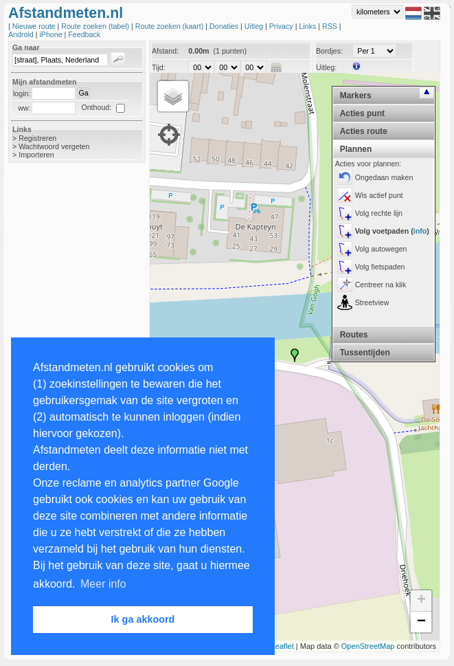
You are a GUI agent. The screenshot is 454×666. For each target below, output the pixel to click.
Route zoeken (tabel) (96, 26)
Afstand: (165, 51)
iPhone (51, 34)
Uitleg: (326, 67)
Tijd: (159, 67)
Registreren (37, 138)
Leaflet (282, 646)
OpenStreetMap (368, 646)
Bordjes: (329, 51)
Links (308, 26)
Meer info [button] (103, 584)
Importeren (36, 155)
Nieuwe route (35, 26)
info (420, 231)
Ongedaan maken (384, 177)
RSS (330, 26)
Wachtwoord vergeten (54, 146)
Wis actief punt (379, 195)
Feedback (84, 34)
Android (22, 34)
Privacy (282, 26)
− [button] (421, 622)
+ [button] (421, 600)
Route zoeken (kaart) (170, 26)
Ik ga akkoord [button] (143, 619)
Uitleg (255, 26)
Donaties (224, 26)
